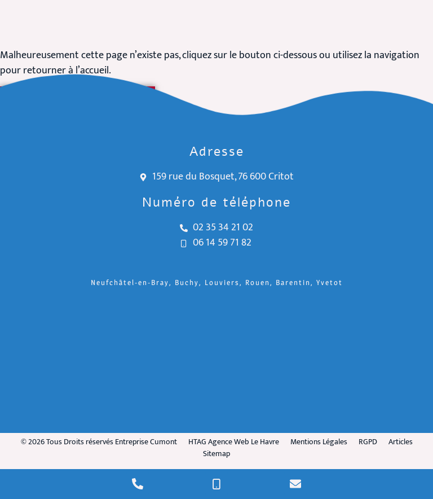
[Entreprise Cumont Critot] (216, 362)
